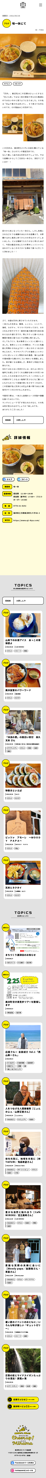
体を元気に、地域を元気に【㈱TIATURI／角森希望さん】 (23, 1160)
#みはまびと (11, 1119)
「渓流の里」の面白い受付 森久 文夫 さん (23, 738)
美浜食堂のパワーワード (18, 690)
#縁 (25, 1066)
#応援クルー (11, 1066)
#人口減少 (20, 962)
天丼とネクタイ (13, 887)
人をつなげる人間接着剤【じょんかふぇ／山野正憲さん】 (23, 1110)
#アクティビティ (12, 748)
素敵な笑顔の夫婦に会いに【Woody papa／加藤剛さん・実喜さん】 (23, 1268)
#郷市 (25, 1336)
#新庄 (25, 651)
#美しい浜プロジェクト (14, 1069)
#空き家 (28, 962)
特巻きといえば (13, 790)
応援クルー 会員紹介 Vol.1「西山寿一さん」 (23, 1053)
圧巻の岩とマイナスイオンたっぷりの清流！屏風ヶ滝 (23, 1377)
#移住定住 (10, 1013)
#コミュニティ (21, 1119)
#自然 (36, 748)
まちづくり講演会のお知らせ (20, 954)
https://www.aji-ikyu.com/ (26, 520)
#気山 (16, 848)
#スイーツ (18, 651)
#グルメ (7, 84)
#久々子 (18, 84)
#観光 (9, 751)
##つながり (10, 1063)
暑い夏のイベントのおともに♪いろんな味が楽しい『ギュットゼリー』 (23, 1325)
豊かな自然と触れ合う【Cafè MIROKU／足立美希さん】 (23, 1213)
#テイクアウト (29, 1279)
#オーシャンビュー (23, 1169)
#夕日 (16, 1173)
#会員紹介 (30, 1063)
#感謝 (19, 1066)
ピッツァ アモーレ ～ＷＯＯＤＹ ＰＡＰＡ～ (23, 839)
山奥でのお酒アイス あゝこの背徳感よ (23, 641)
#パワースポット (12, 1386)
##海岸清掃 (21, 1063)
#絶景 (22, 1386)
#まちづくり (11, 962)
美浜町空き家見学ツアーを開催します (23, 1003)
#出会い (31, 1119)
